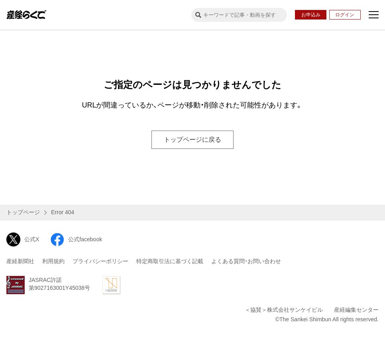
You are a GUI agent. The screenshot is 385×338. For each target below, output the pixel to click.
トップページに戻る (192, 139)
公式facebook (76, 239)
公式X (22, 239)
